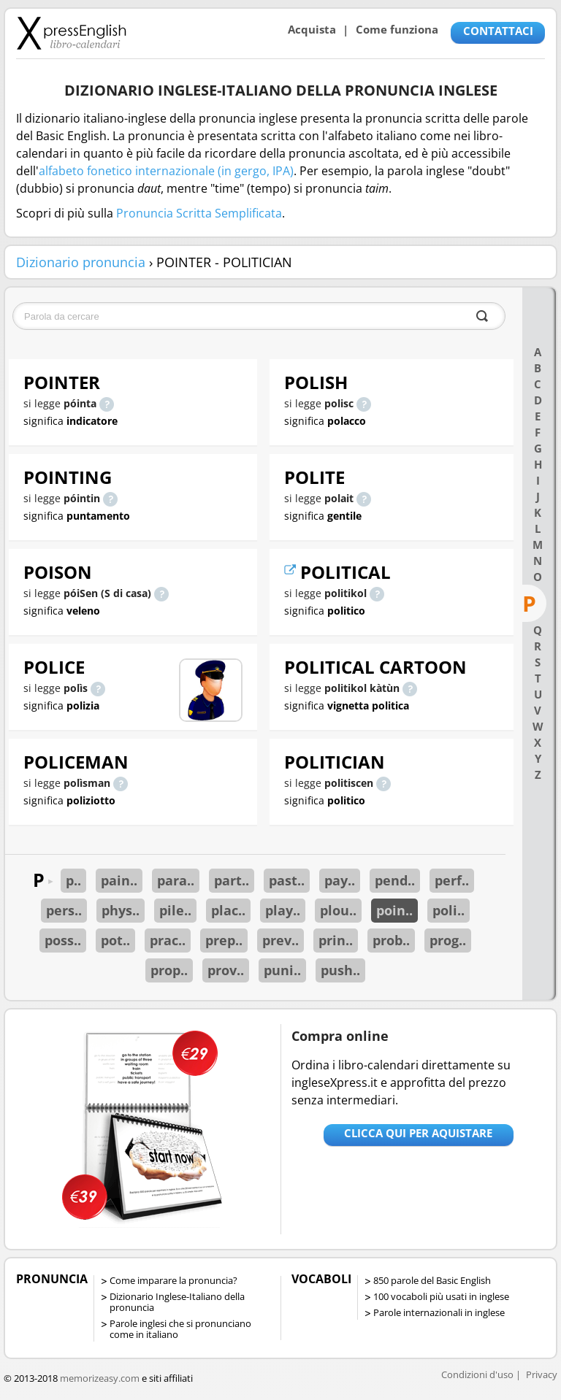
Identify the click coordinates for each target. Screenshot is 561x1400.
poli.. (448, 910)
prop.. (169, 970)
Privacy (541, 1374)
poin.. (394, 910)
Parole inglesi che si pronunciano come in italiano (180, 1329)
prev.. (280, 940)
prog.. (448, 940)
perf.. (452, 880)
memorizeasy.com (100, 1378)
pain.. (119, 880)
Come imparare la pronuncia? (173, 1280)
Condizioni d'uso (477, 1374)
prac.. (168, 940)
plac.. (228, 910)
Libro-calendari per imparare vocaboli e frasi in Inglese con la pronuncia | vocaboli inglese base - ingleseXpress (71, 33)
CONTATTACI (498, 30)
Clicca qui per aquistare (418, 1133)
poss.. (63, 940)
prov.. (225, 970)
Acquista (312, 29)
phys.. (121, 910)
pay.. (339, 880)
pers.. (64, 910)
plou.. (338, 910)
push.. (340, 970)
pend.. (395, 880)
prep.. (224, 940)
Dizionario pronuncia (80, 262)
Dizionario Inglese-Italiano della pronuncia (177, 1302)
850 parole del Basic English (432, 1280)
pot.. (115, 940)
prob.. (391, 940)
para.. (175, 880)
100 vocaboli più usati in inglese (441, 1296)
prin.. (335, 940)
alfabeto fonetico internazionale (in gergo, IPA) (166, 171)
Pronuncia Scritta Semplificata (199, 213)
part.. (231, 880)
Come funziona (397, 29)
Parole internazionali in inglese (439, 1312)
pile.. (175, 910)
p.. (73, 880)
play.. (282, 910)
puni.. (282, 970)
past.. (287, 880)
